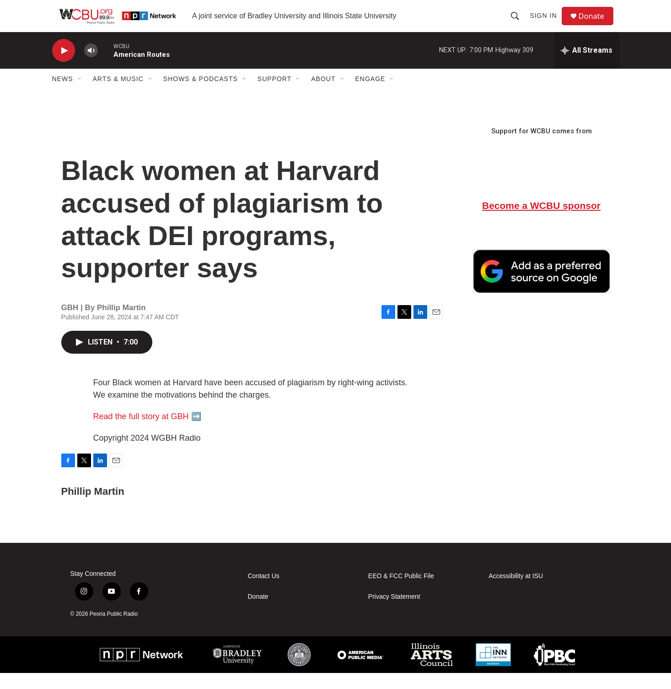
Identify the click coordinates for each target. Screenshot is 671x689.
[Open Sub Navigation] (80, 95)
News (62, 95)
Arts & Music (118, 95)
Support (274, 95)
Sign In (546, 23)
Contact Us (263, 592)
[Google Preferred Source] (541, 287)
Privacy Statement (394, 612)
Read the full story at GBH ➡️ (147, 432)
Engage (370, 95)
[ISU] (299, 670)
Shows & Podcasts (200, 95)
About (323, 95)
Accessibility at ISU (515, 592)
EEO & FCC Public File (401, 592)
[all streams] (586, 66)
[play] (63, 66)
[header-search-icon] (518, 24)
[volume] (91, 66)
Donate (596, 24)
